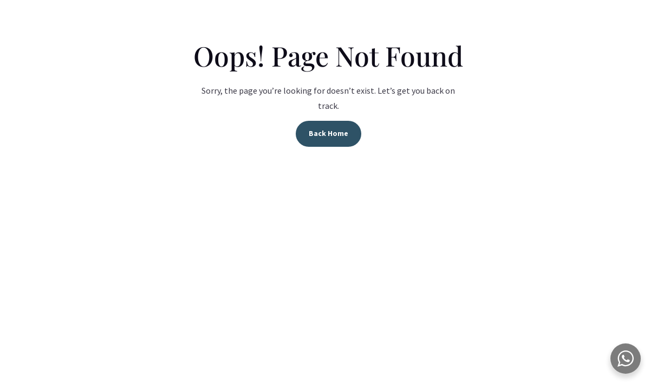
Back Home (328, 133)
